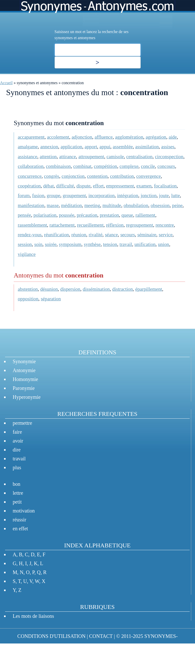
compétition (105, 166)
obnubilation (136, 205)
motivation (24, 511)
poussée (66, 215)
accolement (58, 137)
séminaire (146, 234)
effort (98, 185)
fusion (38, 195)
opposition (28, 298)
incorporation (101, 195)
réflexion (114, 225)
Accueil (6, 83)
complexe (129, 166)
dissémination (96, 289)
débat (48, 185)
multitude (112, 205)
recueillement (90, 225)
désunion (49, 289)
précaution (87, 215)
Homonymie (25, 379)
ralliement (145, 215)
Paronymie (24, 388)
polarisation (45, 215)
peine (177, 205)
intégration (127, 195)
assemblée (123, 146)
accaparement (31, 137)
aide (173, 137)
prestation (109, 215)
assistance (27, 156)
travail (126, 244)
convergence (148, 176)
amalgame (28, 146)
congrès (51, 176)
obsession (160, 205)
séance (111, 234)
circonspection (169, 156)
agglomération (129, 137)
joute (164, 195)
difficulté (65, 185)
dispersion (70, 289)
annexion (49, 146)
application (71, 146)
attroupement (91, 156)
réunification (56, 234)
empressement (120, 185)
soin (38, 244)
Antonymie (24, 370)
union (163, 244)
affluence (104, 137)
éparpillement (148, 289)
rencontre (164, 225)
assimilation (147, 146)
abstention (28, 289)
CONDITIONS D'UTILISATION (51, 636)
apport (91, 146)
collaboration (30, 166)
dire (17, 449)
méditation (71, 205)
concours (166, 166)
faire (17, 432)
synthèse (92, 244)
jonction (149, 195)
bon (16, 484)
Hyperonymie (27, 397)
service (165, 234)
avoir (18, 441)
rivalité (95, 234)
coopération (29, 185)
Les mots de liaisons (33, 616)
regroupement (139, 225)
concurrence (30, 176)
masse (53, 205)
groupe (53, 195)
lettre (18, 493)
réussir (19, 519)
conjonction (73, 176)
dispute (83, 185)
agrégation (156, 137)
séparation (51, 298)
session (25, 244)
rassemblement (32, 225)
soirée (51, 244)
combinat (82, 166)
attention (48, 156)
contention (97, 176)
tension (110, 244)
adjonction (82, 137)
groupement (74, 195)
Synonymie (24, 361)
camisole (115, 156)
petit (17, 502)
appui (105, 146)
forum (24, 195)
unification (144, 244)
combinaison (58, 166)
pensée (24, 215)
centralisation (139, 156)
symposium (70, 244)
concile (148, 166)
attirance (67, 156)
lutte (175, 195)
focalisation (165, 185)
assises (167, 146)
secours (127, 234)
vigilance (27, 254)
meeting (92, 205)
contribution (122, 176)
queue (127, 215)
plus (17, 467)
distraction (122, 289)
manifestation (31, 205)
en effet (20, 528)
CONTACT (100, 636)
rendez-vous (30, 234)
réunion (78, 234)
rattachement (62, 225)
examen (144, 185)
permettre (22, 423)
